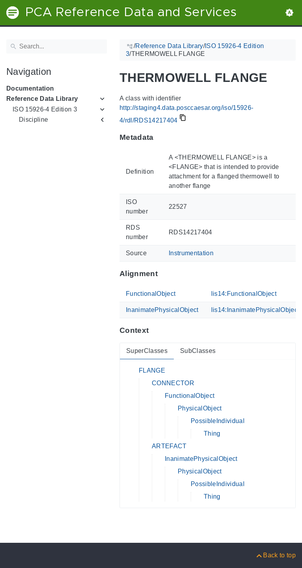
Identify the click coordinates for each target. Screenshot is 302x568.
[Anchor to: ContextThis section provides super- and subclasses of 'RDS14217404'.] (156, 330)
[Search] (56, 46)
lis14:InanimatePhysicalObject (255, 309)
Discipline (33, 119)
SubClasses (197, 350)
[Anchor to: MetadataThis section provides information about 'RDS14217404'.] (161, 137)
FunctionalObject (150, 293)
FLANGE (152, 370)
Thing (212, 433)
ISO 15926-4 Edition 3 (45, 109)
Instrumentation (191, 253)
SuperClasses (147, 350)
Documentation (30, 88)
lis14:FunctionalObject (243, 293)
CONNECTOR (173, 383)
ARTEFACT (169, 446)
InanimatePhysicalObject (162, 309)
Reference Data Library (42, 98)
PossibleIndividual (218, 421)
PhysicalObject (200, 408)
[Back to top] (275, 555)
